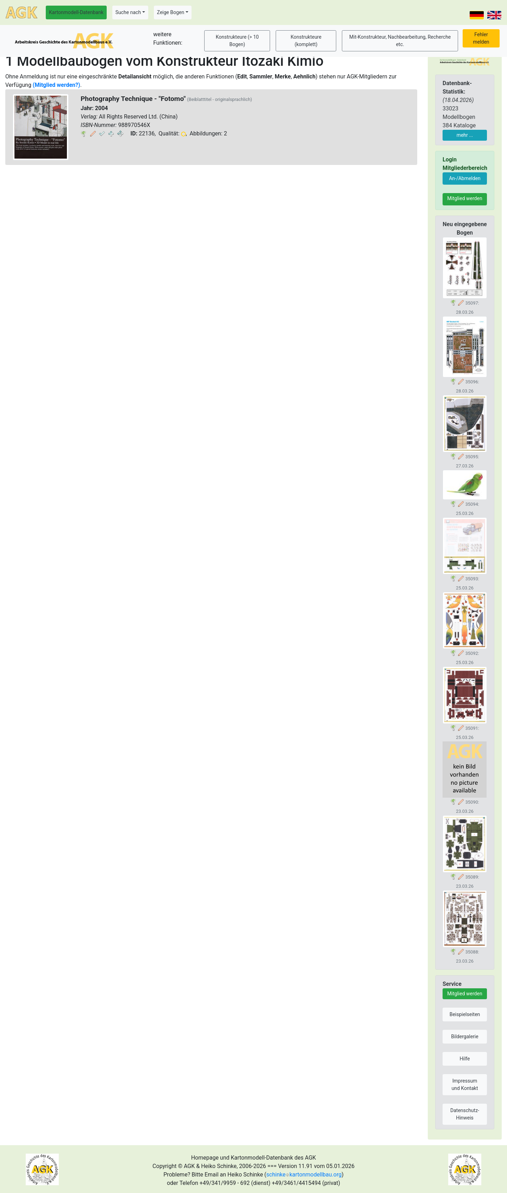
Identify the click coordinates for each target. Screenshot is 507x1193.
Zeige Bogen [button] (170, 12)
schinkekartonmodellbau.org (304, 1174)
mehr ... (465, 135)
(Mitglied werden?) (56, 85)
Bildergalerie (464, 1036)
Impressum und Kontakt (464, 1084)
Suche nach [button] (128, 12)
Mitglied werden (464, 198)
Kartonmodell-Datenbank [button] (76, 12)
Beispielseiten (465, 1014)
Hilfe (465, 1058)
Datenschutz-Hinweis (464, 1114)
